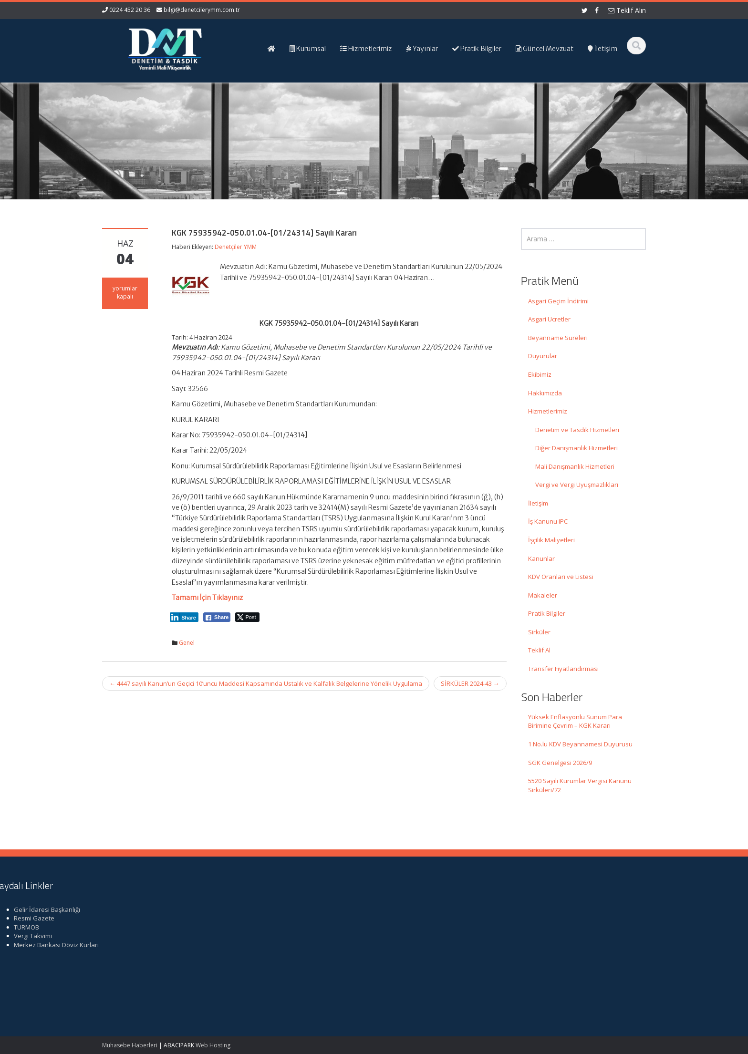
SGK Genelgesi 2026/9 (560, 762)
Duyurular (542, 355)
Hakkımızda (545, 393)
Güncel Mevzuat (414, 935)
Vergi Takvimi (549, 935)
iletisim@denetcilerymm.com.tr (282, 962)
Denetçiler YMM (236, 247)
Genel (187, 643)
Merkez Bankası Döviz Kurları (572, 944)
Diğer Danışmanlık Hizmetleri (576, 448)
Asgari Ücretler (549, 319)
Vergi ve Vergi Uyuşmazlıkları (576, 484)
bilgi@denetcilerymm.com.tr (202, 10)
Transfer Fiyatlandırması (563, 668)
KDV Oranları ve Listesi (560, 576)
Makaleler (542, 595)
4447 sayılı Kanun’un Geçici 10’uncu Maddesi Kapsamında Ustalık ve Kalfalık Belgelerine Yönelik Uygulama (265, 683)
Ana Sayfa (406, 909)
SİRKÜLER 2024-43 (470, 683)
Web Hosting (213, 1045)
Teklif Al (539, 650)
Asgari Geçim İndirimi (558, 301)
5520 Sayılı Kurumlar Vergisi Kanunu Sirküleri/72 (580, 785)
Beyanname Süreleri (558, 337)
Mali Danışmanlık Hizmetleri (574, 466)
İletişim (538, 503)
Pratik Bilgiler (546, 613)
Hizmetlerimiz (547, 411)
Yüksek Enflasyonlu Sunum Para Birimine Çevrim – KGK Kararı (575, 721)
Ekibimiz (539, 374)
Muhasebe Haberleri (129, 1045)
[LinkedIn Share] (184, 617)
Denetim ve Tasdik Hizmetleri (577, 429)
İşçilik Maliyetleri (551, 540)
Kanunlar (541, 558)
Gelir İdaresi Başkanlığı (563, 909)
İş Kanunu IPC (548, 521)
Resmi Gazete (550, 918)
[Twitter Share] (247, 617)
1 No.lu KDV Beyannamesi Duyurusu (580, 744)
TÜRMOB (543, 927)
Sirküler (539, 632)
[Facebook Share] (217, 617)
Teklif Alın (627, 10)
